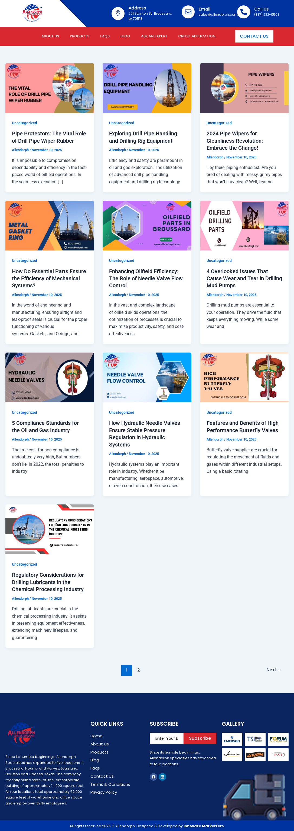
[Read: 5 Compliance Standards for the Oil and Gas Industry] (49, 376)
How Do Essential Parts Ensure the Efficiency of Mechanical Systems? (49, 278)
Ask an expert (154, 36)
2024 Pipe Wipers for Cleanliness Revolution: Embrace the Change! (235, 140)
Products (79, 36)
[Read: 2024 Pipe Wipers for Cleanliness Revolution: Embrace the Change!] (244, 87)
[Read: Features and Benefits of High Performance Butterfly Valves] (244, 376)
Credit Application (196, 36)
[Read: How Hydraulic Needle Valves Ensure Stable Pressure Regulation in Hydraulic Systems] (147, 376)
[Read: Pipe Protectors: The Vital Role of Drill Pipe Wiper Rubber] (49, 87)
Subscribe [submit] (200, 737)
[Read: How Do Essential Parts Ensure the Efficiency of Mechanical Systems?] (49, 225)
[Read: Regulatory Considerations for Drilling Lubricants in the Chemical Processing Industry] (49, 528)
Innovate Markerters (204, 824)
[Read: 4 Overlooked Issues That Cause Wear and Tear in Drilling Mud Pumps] (244, 225)
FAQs (105, 36)
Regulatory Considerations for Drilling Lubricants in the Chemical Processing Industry (48, 581)
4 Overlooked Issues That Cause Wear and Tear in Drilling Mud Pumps (244, 278)
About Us (50, 36)
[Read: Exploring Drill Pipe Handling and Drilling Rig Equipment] (147, 87)
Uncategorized (24, 123)
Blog (125, 36)
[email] (167, 737)
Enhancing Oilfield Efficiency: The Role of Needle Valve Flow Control (146, 278)
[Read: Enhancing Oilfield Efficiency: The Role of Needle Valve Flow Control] (147, 225)
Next (274, 668)
